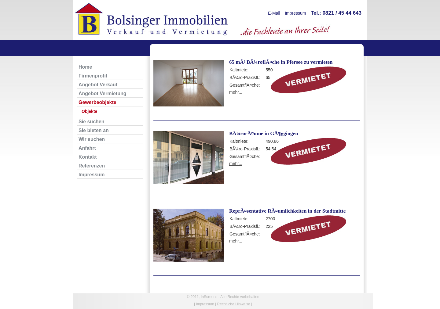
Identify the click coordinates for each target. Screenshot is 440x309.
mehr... (235, 92)
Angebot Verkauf (98, 84)
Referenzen (92, 165)
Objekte (89, 111)
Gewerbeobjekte (97, 102)
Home (85, 67)
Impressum (295, 13)
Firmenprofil (93, 75)
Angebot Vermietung (102, 93)
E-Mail (274, 13)
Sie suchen (91, 121)
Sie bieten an (94, 130)
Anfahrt (87, 148)
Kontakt (88, 157)
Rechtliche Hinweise (233, 304)
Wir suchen (92, 139)
